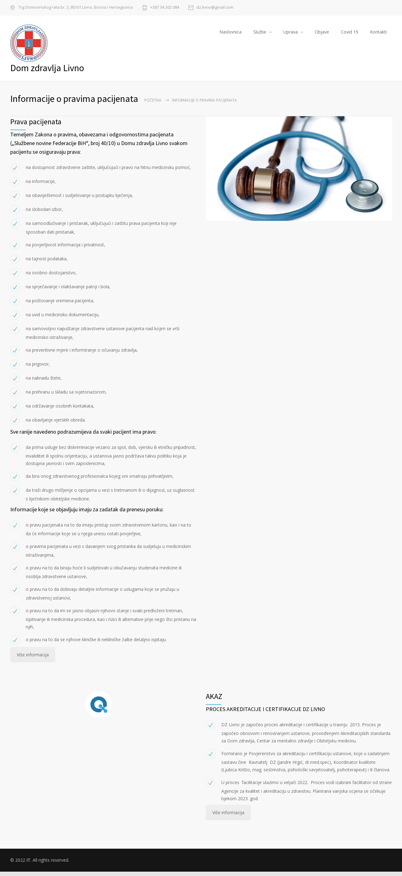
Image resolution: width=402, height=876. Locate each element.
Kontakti (378, 34)
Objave (322, 34)
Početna (152, 104)
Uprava (290, 34)
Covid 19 (349, 34)
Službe (259, 34)
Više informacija (33, 659)
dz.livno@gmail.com (214, 7)
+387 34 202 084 (164, 7)
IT (28, 864)
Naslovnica (230, 34)
